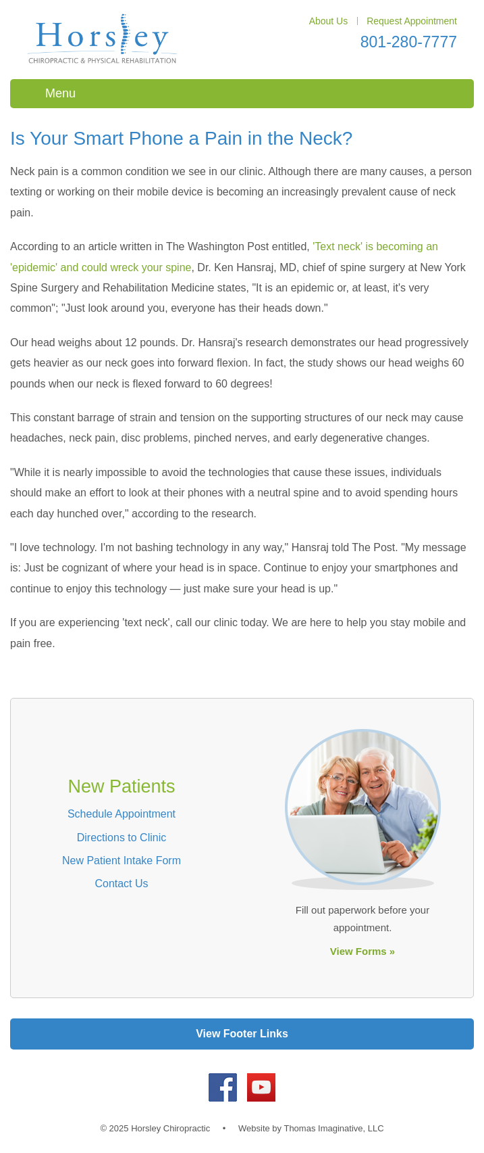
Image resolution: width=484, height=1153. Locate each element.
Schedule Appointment (122, 814)
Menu (60, 93)
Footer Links (255, 1033)
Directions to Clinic (121, 837)
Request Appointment (412, 21)
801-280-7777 (408, 42)
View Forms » (362, 951)
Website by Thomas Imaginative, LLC (311, 1128)
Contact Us (121, 883)
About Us (328, 21)
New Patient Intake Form (121, 860)
